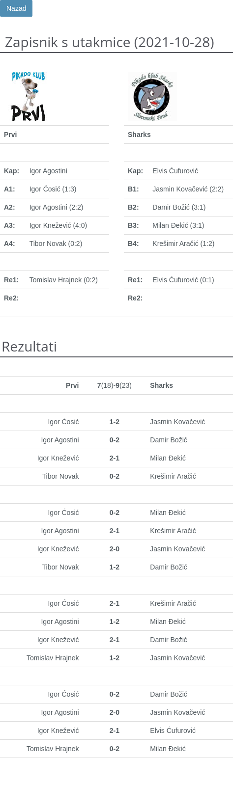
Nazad (16, 8)
